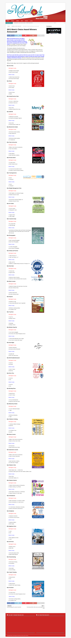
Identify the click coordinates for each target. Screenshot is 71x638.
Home (8, 20)
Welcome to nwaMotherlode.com (15, 615)
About (12, 20)
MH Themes (26, 635)
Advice (26, 20)
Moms (17, 20)
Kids (22, 20)
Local (31, 20)
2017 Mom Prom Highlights (43, 615)
